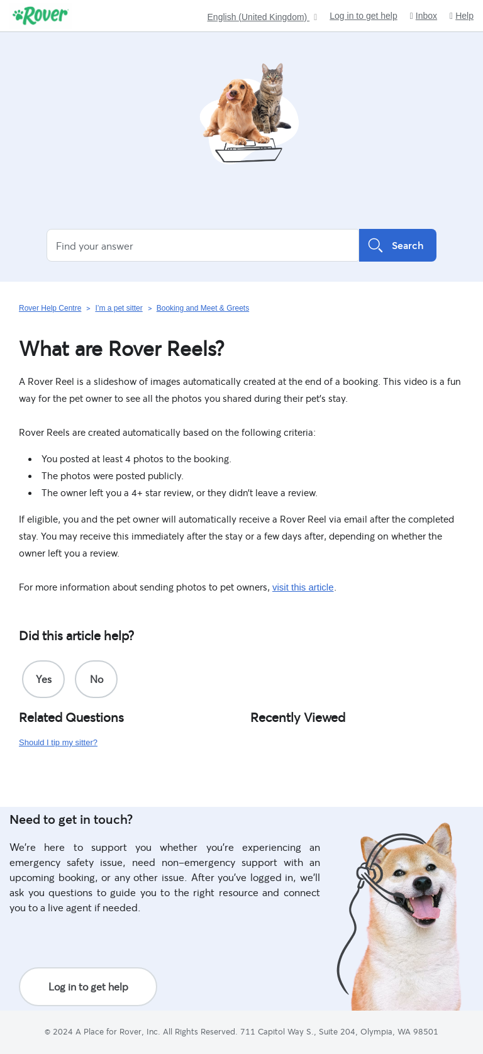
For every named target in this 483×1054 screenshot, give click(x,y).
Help (462, 16)
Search (397, 245)
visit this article (303, 587)
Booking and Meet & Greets (203, 308)
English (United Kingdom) (259, 17)
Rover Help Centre (50, 308)
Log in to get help (363, 15)
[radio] (43, 679)
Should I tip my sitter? (58, 742)
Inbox (423, 16)
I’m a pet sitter (118, 308)
